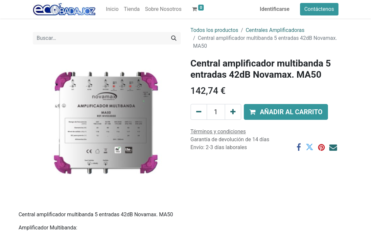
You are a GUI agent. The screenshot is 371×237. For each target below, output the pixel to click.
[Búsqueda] (174, 38)
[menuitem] (112, 9)
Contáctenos (319, 9)
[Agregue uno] (233, 112)
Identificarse (275, 9)
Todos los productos (215, 30)
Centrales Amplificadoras (275, 30)
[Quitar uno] (199, 112)
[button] (286, 112)
